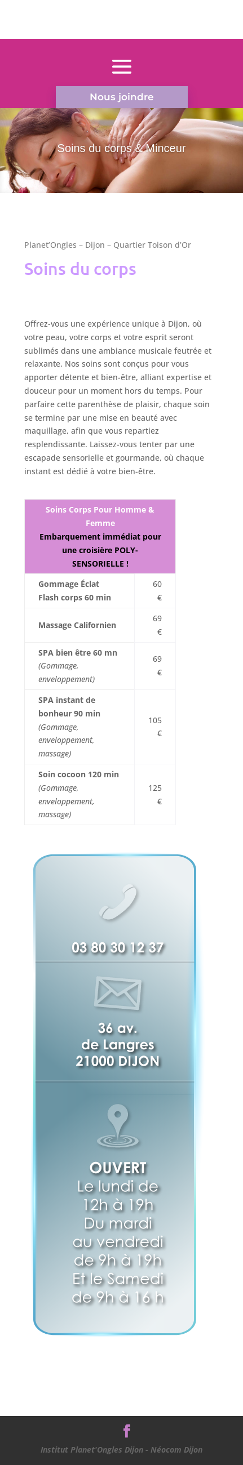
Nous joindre (122, 97)
